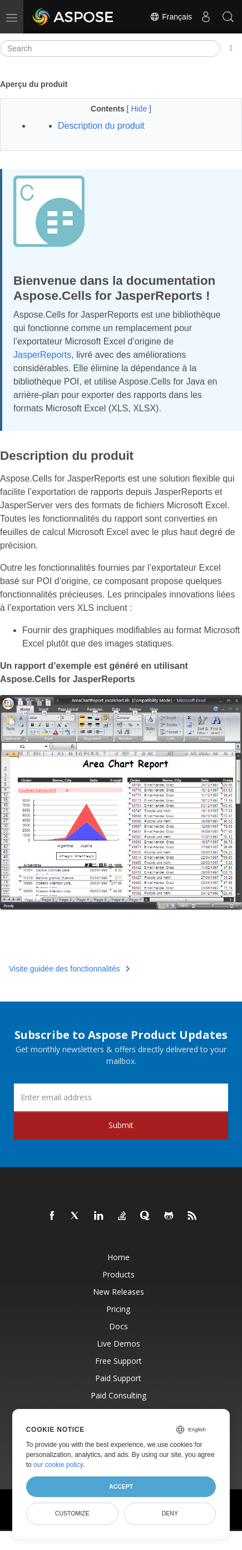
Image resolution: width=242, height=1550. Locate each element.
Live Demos (118, 1343)
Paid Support (118, 1378)
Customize (72, 1513)
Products (118, 1274)
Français (171, 17)
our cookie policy (58, 1465)
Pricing (118, 1309)
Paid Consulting (118, 1395)
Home (118, 1257)
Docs (118, 1326)
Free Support (118, 1360)
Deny (170, 1513)
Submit (121, 1125)
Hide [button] (140, 108)
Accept (121, 1486)
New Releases (118, 1291)
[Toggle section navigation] (231, 48)
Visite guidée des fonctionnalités (69, 968)
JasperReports (42, 354)
